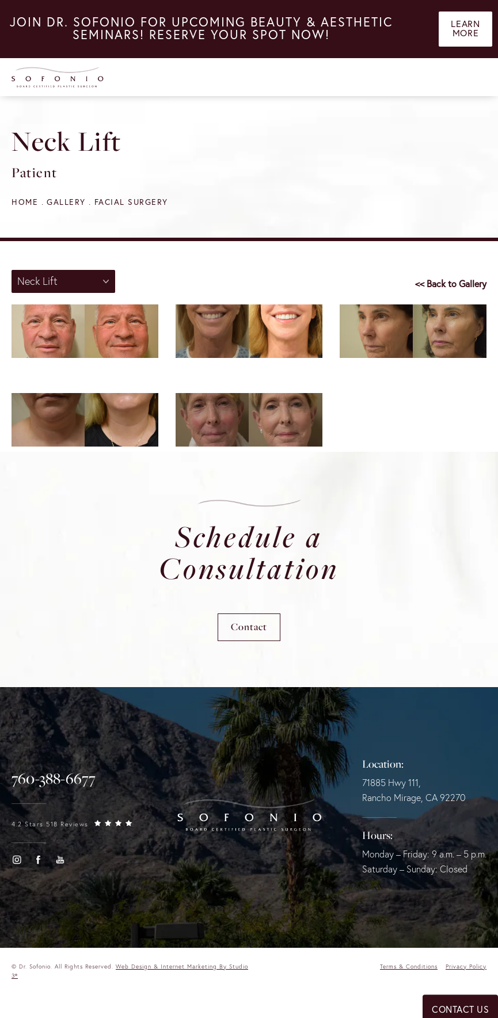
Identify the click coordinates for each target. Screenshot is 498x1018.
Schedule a (249, 553)
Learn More (465, 29)
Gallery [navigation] (66, 202)
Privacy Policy (466, 967)
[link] (54, 779)
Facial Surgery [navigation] (131, 202)
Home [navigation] (25, 202)
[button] (17, 860)
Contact (249, 627)
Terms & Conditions (409, 967)
